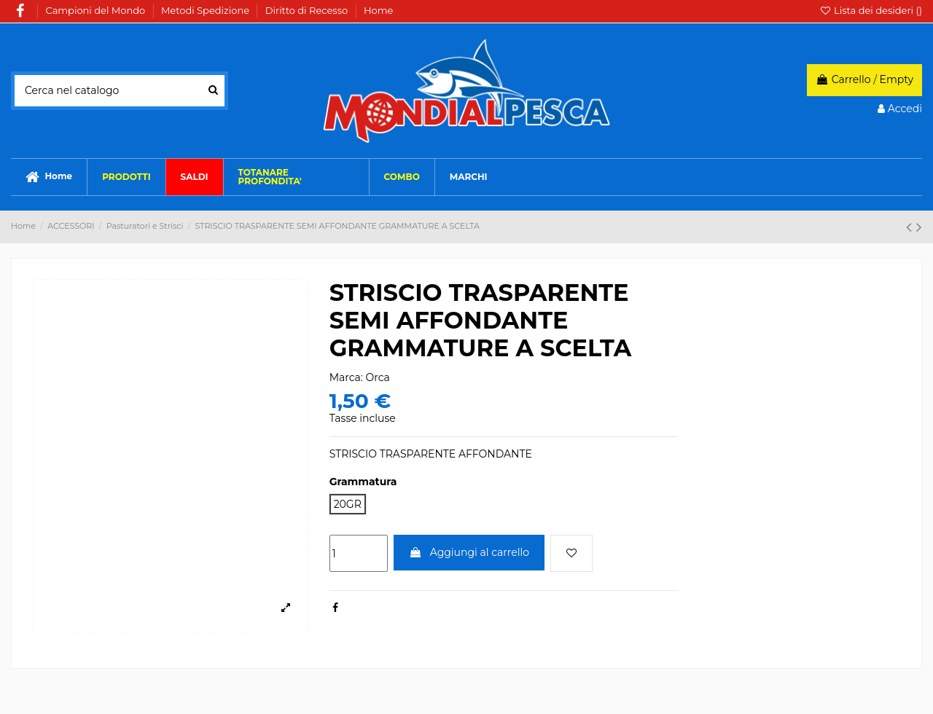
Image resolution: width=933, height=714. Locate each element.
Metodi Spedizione (206, 10)
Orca (378, 377)
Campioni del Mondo (97, 10)
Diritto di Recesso (308, 10)
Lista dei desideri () (870, 10)
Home (378, 10)
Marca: (346, 377)
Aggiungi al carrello (469, 552)
